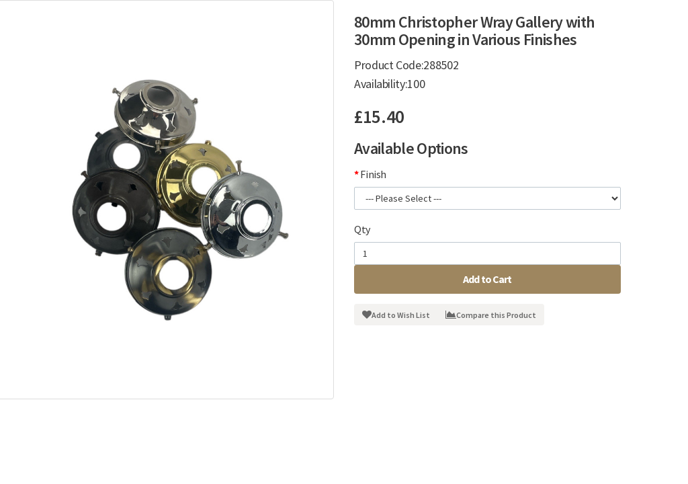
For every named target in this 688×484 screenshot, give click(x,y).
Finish (373, 174)
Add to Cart (487, 279)
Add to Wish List (396, 315)
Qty (362, 229)
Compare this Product (490, 315)
